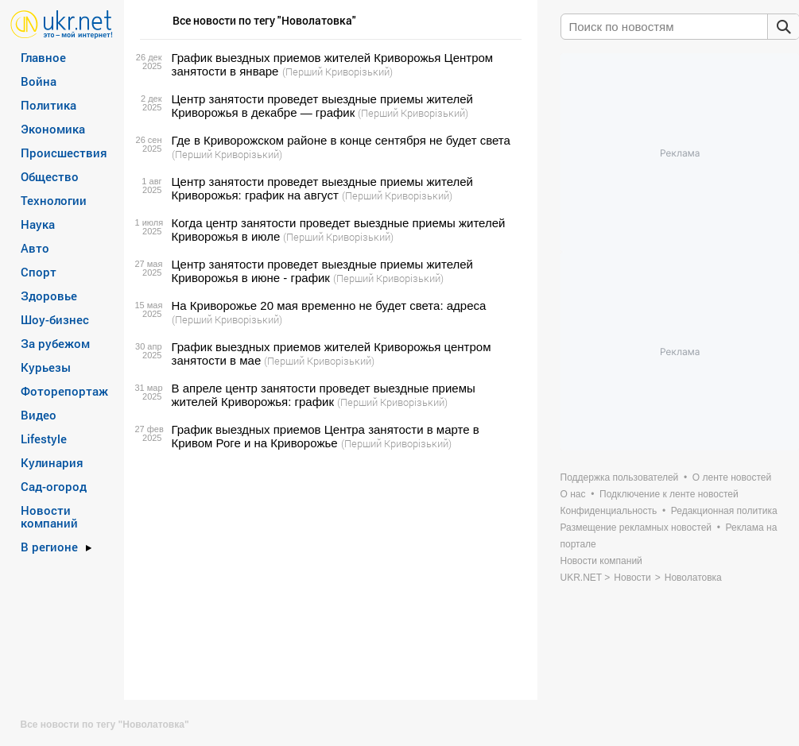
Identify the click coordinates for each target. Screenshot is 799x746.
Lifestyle (44, 438)
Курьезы (46, 367)
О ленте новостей (731, 477)
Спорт (38, 271)
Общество (50, 176)
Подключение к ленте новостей (669, 494)
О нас (573, 494)
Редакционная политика (724, 510)
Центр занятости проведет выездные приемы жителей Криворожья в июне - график (322, 270)
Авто (35, 248)
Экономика (53, 128)
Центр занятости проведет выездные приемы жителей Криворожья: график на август (322, 188)
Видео (38, 414)
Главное (43, 57)
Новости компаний (49, 516)
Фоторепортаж (64, 391)
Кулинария (52, 462)
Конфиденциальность (608, 510)
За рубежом (55, 343)
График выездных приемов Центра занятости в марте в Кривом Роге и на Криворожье (325, 436)
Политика (48, 105)
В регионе (49, 546)
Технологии (54, 200)
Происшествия (64, 152)
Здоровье (49, 295)
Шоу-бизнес (55, 319)
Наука (38, 224)
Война (38, 81)
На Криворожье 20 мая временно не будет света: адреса (329, 305)
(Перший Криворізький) (337, 71)
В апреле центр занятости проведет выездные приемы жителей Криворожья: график (323, 394)
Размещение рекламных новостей (636, 527)
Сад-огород (54, 486)
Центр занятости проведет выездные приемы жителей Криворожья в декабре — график (322, 105)
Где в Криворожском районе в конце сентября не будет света (341, 140)
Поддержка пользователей (619, 477)
